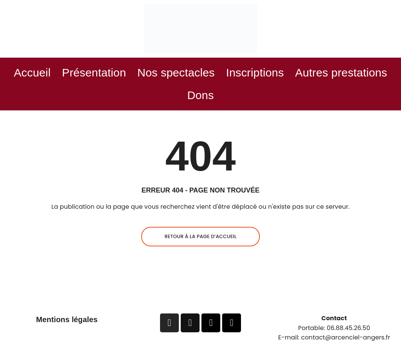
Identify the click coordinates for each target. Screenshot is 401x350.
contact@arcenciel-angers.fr (345, 337)
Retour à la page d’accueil (200, 236)
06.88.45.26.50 (349, 328)
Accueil (32, 72)
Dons (200, 95)
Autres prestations (341, 72)
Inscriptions (255, 72)
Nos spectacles (176, 72)
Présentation (94, 72)
